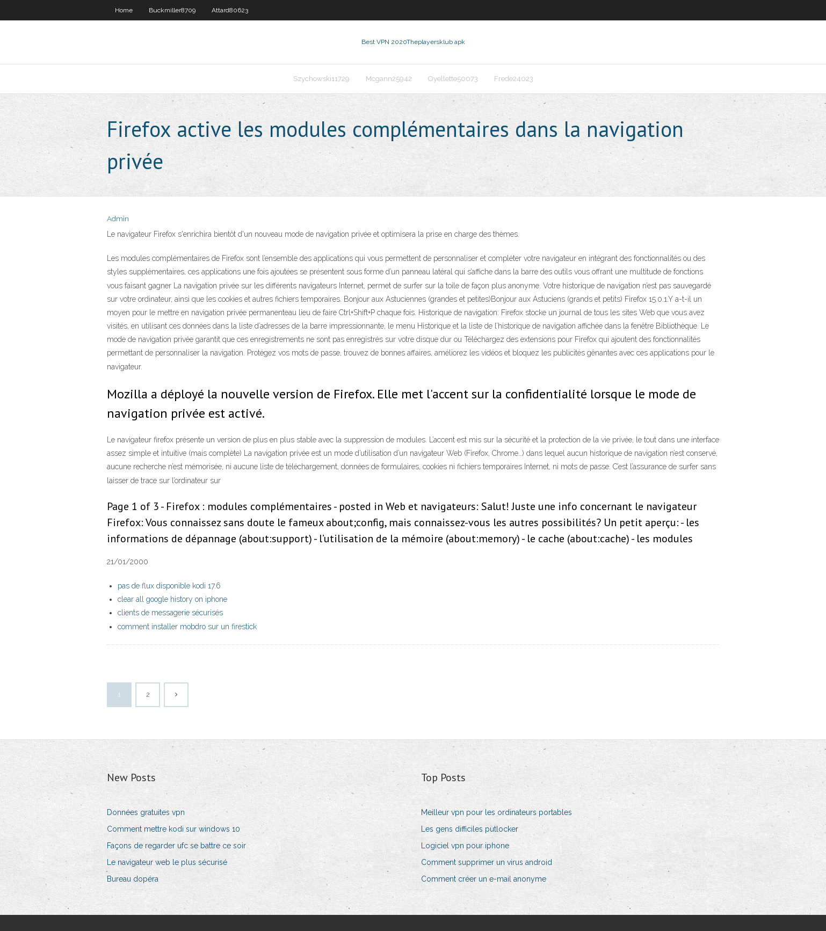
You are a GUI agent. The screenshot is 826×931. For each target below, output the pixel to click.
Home (124, 10)
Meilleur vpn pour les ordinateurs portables (496, 812)
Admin (118, 219)
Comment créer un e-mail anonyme (483, 879)
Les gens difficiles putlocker (469, 829)
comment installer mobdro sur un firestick (187, 626)
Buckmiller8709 (172, 10)
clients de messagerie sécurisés (170, 612)
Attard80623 (230, 10)
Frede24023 (513, 79)
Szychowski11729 (321, 79)
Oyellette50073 (453, 79)
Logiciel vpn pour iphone (465, 845)
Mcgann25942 (389, 79)
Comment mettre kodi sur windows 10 (173, 829)
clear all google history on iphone (172, 599)
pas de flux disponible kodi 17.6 (169, 585)
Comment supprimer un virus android (486, 862)
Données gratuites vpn (146, 812)
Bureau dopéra (132, 879)
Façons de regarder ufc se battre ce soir (176, 845)
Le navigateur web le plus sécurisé (167, 862)
